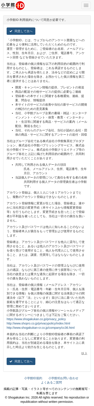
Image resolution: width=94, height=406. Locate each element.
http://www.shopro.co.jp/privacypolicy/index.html (38, 323)
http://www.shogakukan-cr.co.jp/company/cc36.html (41, 327)
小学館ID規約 (33, 378)
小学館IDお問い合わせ (63, 378)
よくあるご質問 (51, 382)
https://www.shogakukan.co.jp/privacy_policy (36, 319)
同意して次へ (21, 31)
